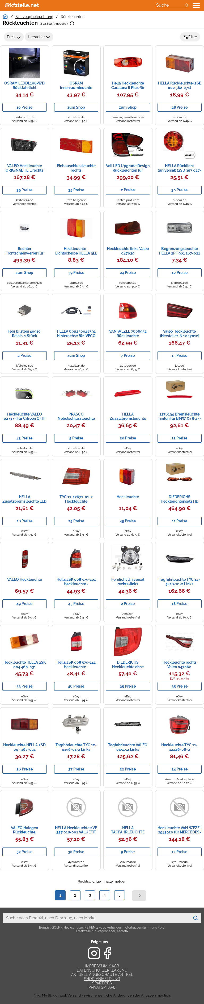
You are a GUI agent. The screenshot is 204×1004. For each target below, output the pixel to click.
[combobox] (96, 918)
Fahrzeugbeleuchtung (34, 17)
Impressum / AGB (102, 966)
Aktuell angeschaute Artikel (102, 974)
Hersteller (39, 37)
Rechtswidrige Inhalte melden (102, 881)
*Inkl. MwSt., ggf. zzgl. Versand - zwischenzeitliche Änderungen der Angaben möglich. (102, 995)
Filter (190, 37)
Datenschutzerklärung (102, 970)
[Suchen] (195, 918)
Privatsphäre (102, 987)
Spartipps (102, 983)
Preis (14, 37)
